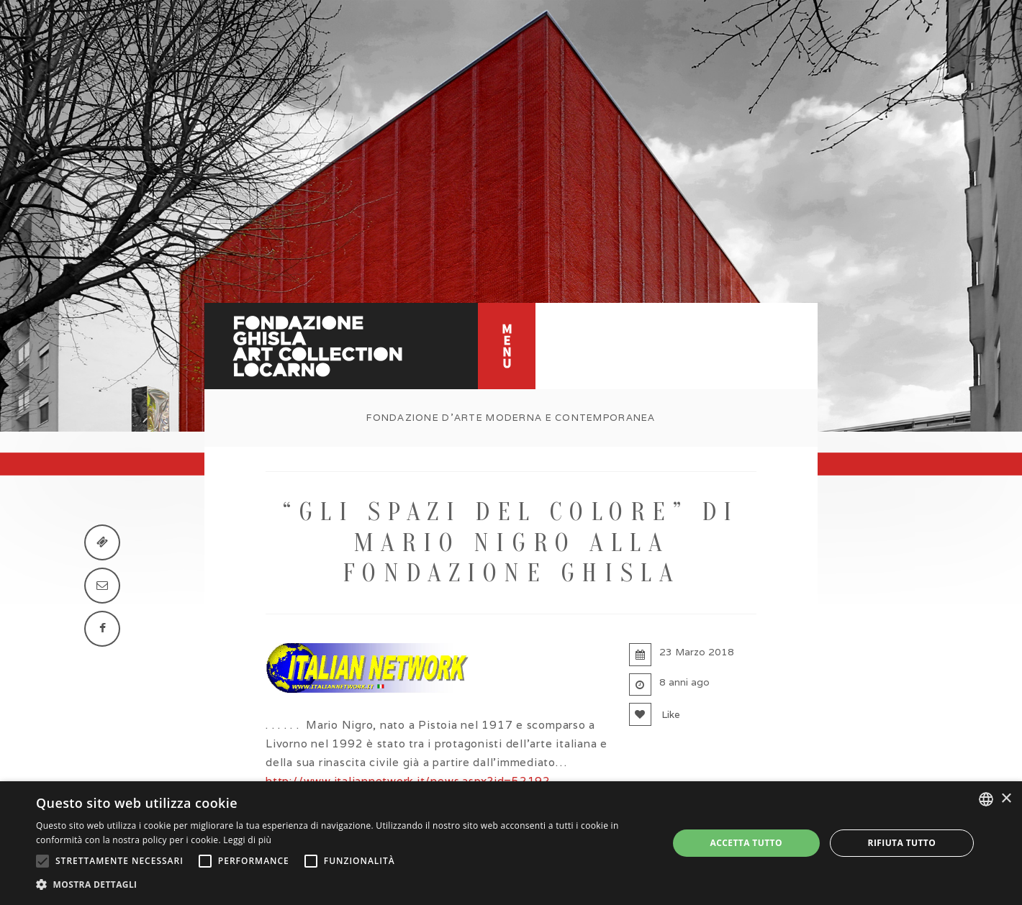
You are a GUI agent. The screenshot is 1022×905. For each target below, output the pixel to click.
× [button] (1005, 798)
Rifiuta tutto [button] (902, 843)
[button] (342, 885)
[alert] (511, 843)
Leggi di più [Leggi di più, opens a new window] (247, 840)
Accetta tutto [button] (746, 843)
